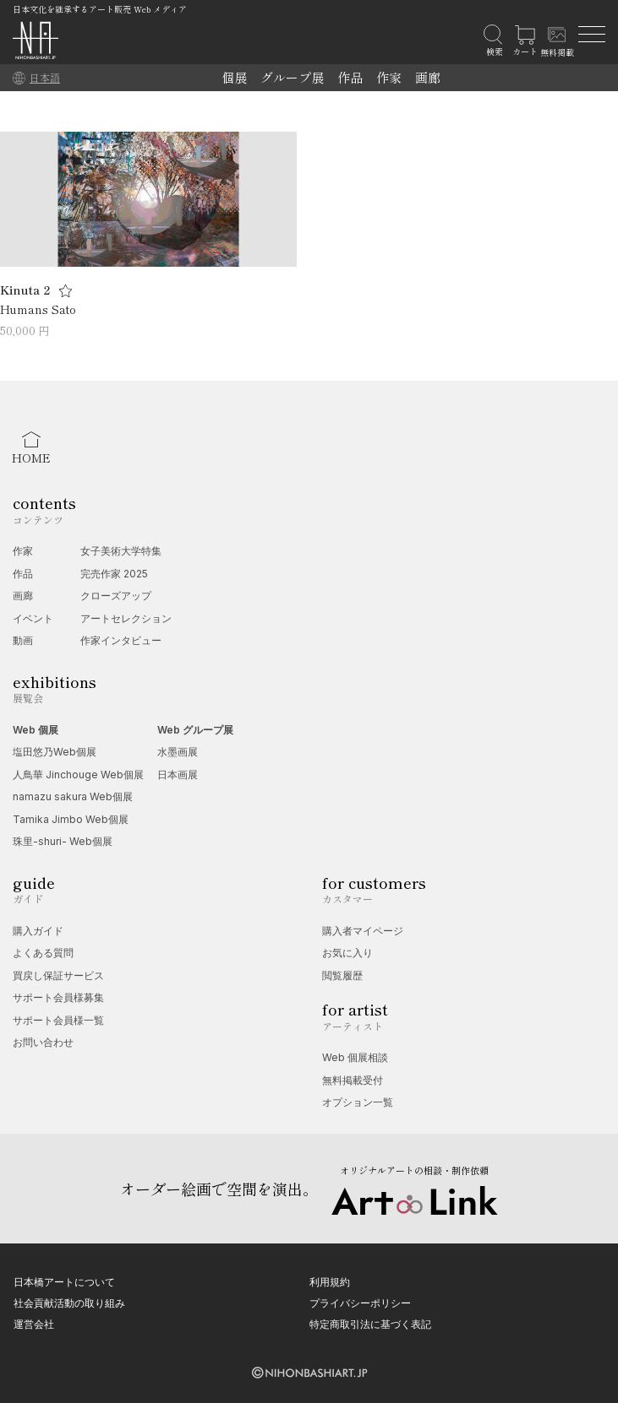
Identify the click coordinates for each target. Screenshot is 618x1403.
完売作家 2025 (114, 573)
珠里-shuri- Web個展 (62, 841)
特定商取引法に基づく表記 (370, 1324)
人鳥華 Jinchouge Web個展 (78, 774)
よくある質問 (43, 952)
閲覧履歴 (342, 975)
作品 (350, 77)
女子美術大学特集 (120, 550)
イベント (33, 618)
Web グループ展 (195, 729)
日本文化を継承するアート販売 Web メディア (100, 9)
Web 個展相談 (355, 1057)
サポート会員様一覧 (58, 1020)
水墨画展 (177, 751)
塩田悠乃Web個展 (54, 751)
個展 (234, 77)
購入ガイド (38, 930)
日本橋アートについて (64, 1282)
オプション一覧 (357, 1102)
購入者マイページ (362, 930)
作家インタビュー (120, 640)
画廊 (427, 77)
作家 (389, 77)
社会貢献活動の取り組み (69, 1303)
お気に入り (347, 952)
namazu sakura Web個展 (73, 796)
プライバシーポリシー (360, 1303)
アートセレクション (126, 618)
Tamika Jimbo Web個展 (71, 819)
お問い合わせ (43, 1042)
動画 (23, 640)
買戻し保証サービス (58, 975)
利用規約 (329, 1282)
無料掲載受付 (352, 1080)
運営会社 (34, 1324)
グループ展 (292, 77)
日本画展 (177, 774)
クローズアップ (115, 595)
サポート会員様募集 (58, 997)
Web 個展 (35, 729)
